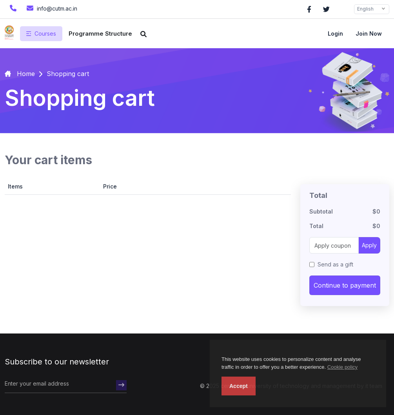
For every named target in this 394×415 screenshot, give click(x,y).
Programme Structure (100, 33)
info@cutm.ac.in (51, 8)
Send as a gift (335, 264)
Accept (238, 386)
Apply (369, 245)
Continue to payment (345, 285)
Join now (369, 33)
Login (335, 33)
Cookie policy (342, 367)
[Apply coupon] (334, 245)
